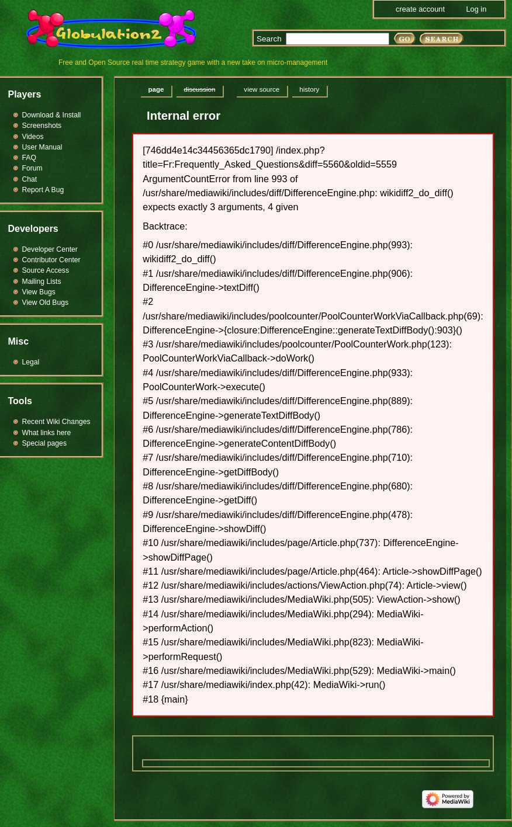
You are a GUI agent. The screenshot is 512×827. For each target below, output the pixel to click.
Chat (29, 179)
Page (156, 89)
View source (261, 89)
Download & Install (51, 115)
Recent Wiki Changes (56, 422)
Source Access (46, 270)
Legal (31, 362)
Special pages (44, 443)
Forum (32, 168)
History (309, 89)
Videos (33, 137)
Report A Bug (43, 190)
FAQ (29, 158)
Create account (420, 9)
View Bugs (39, 292)
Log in (476, 9)
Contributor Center (51, 260)
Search (269, 38)
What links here (46, 433)
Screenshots (42, 125)
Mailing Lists (41, 281)
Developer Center (50, 249)
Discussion (199, 89)
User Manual (42, 147)
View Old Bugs (45, 302)
